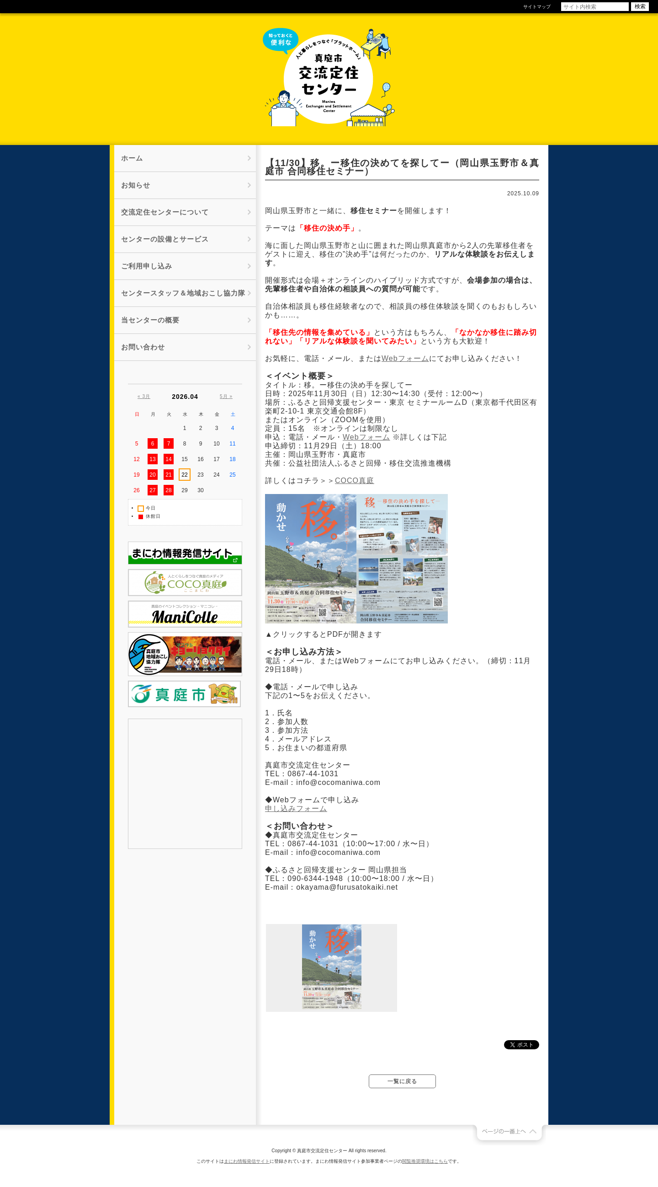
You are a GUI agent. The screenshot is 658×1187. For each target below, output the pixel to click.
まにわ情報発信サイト (247, 1161)
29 (184, 490)
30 (200, 490)
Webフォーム (405, 358)
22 (184, 475)
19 (136, 475)
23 (200, 475)
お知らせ (135, 185)
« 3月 (144, 396)
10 (216, 443)
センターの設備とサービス (165, 239)
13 (152, 459)
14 (168, 459)
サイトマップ (537, 6)
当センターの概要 (150, 320)
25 (232, 475)
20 (152, 475)
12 (136, 459)
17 (216, 459)
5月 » (226, 396)
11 (232, 443)
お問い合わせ (143, 347)
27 (152, 490)
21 (168, 475)
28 (168, 490)
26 (136, 490)
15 (184, 459)
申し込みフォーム (296, 808)
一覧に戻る (402, 1081)
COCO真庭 (354, 480)
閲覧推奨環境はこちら (425, 1161)
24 (216, 475)
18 (232, 459)
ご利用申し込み (146, 266)
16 (200, 459)
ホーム (132, 158)
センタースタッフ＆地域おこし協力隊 (183, 293)
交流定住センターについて (165, 212)
